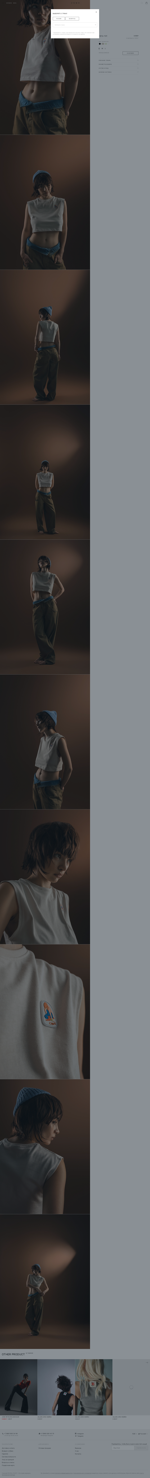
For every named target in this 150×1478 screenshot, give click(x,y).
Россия (58, 18)
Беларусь (72, 18)
